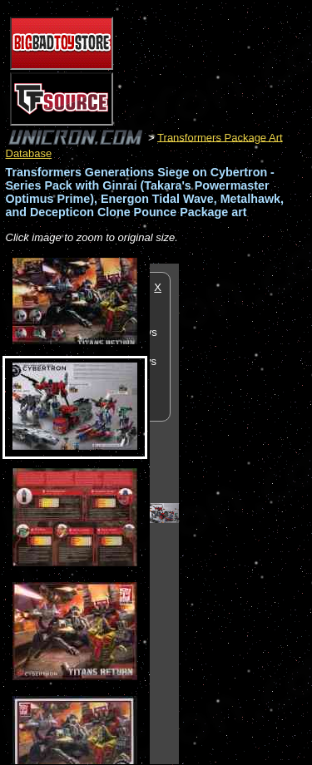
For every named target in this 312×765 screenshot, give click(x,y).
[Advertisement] (245, 513)
